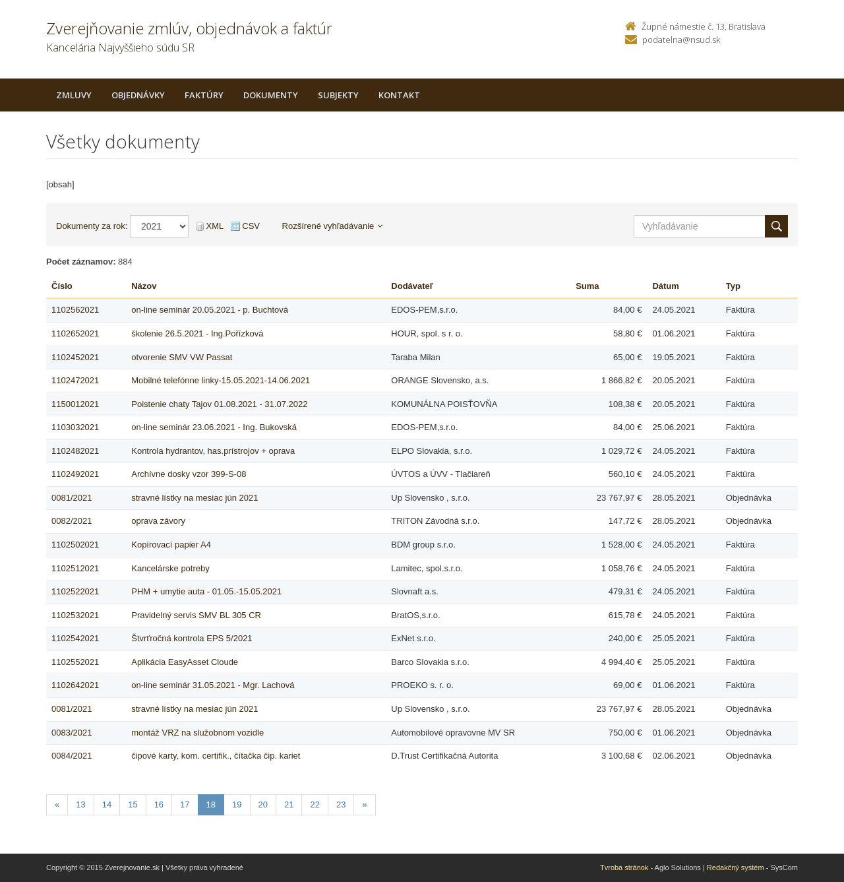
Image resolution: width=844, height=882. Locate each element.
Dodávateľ (412, 286)
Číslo (62, 286)
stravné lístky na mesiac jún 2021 (194, 498)
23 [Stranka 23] (341, 804)
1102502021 (75, 545)
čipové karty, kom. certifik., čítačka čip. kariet (215, 756)
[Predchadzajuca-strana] (57, 805)
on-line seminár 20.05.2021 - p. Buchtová (209, 310)
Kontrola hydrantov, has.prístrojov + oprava (213, 451)
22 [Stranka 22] (314, 804)
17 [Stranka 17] (184, 804)
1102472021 (75, 380)
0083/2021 (71, 733)
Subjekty (338, 95)
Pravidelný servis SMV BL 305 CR (196, 615)
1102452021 (75, 357)
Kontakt (399, 95)
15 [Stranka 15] (132, 804)
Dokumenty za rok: (91, 226)
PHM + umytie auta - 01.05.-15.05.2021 (206, 591)
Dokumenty (270, 95)
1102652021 (75, 333)
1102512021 (75, 568)
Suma (587, 286)
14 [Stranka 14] (106, 804)
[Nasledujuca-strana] (364, 805)
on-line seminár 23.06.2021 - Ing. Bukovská (214, 427)
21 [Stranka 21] (288, 804)
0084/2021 (71, 756)
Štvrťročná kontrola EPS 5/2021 (191, 638)
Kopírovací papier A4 (171, 545)
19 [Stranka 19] (236, 804)
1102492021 (75, 474)
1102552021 (75, 662)
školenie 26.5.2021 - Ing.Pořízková (197, 333)
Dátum (665, 286)
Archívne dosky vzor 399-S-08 (188, 474)
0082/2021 (71, 521)
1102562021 (75, 310)
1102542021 (75, 638)
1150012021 (75, 404)
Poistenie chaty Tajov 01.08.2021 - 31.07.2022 (219, 404)
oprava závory (158, 521)
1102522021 (75, 591)
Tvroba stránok (624, 867)
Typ (733, 286)
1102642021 (75, 685)
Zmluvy (74, 95)
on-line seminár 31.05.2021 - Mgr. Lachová (212, 685)
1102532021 (75, 615)
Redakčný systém (735, 867)
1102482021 (75, 451)
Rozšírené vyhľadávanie (332, 226)
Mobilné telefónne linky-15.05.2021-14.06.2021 (220, 380)
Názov (143, 286)
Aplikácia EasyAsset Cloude (184, 662)
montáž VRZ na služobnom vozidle (197, 733)
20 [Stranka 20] (263, 804)
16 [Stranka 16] (159, 804)
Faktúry (204, 95)
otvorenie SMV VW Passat (181, 357)
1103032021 (75, 427)
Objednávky (138, 95)
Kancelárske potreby (170, 568)
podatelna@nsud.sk (681, 40)
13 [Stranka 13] (80, 804)
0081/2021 (71, 498)
